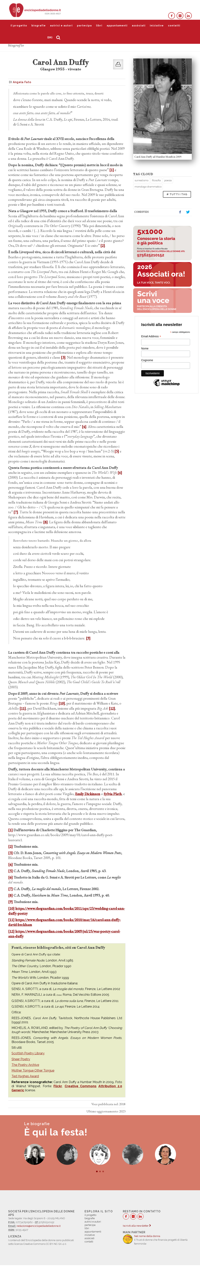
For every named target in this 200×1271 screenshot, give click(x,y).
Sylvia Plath (113, 793)
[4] (84, 426)
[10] (62, 703)
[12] (112, 708)
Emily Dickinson (87, 793)
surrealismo (141, 180)
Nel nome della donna (147, 1236)
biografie (38, 25)
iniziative (157, 25)
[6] (120, 472)
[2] (102, 245)
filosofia (156, 180)
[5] (116, 451)
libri (99, 25)
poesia (168, 180)
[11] (23, 708)
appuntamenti (117, 25)
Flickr (58, 1086)
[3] (63, 357)
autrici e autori (61, 25)
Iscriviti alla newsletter (137, 1225)
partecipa (84, 25)
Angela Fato (22, 82)
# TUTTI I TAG (177, 194)
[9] (88, 638)
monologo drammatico (148, 186)
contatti (174, 25)
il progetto (19, 25)
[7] (15, 512)
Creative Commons (81, 1086)
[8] (45, 522)
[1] (111, 169)
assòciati (139, 25)
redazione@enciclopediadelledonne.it (39, 1225)
